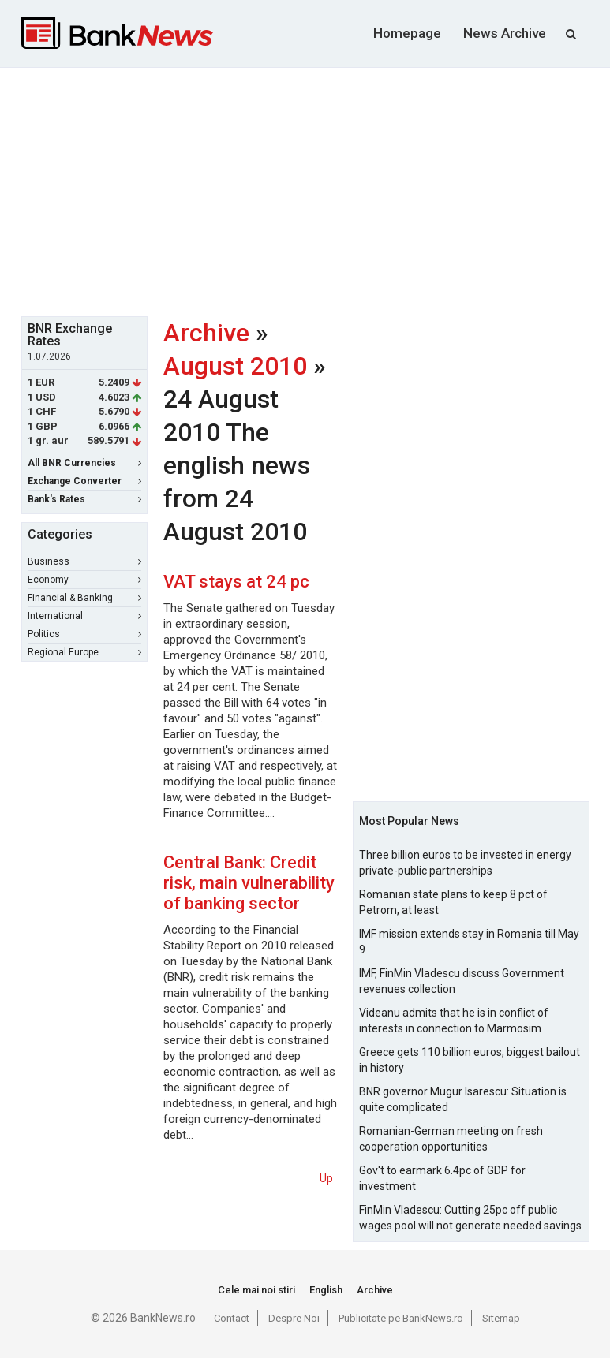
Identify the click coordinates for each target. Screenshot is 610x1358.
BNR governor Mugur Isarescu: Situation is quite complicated (463, 1099)
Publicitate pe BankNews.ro (401, 1318)
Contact (231, 1318)
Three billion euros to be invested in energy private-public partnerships (465, 863)
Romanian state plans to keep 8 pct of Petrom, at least (453, 902)
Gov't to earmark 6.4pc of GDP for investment (442, 1178)
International (84, 615)
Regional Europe (84, 652)
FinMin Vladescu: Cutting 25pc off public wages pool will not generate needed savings (470, 1217)
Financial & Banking (84, 597)
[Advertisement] (315, 190)
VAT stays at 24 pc (236, 581)
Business (84, 561)
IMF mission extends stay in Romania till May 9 (469, 941)
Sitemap (501, 1318)
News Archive (504, 33)
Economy (84, 579)
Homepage (407, 33)
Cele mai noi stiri (256, 1290)
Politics (84, 634)
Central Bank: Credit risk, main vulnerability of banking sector (249, 882)
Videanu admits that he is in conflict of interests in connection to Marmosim (453, 1020)
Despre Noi (294, 1318)
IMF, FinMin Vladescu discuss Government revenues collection (461, 981)
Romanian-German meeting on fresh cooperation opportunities (451, 1139)
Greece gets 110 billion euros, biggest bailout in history (469, 1060)
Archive (206, 333)
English (325, 1290)
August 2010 (235, 366)
